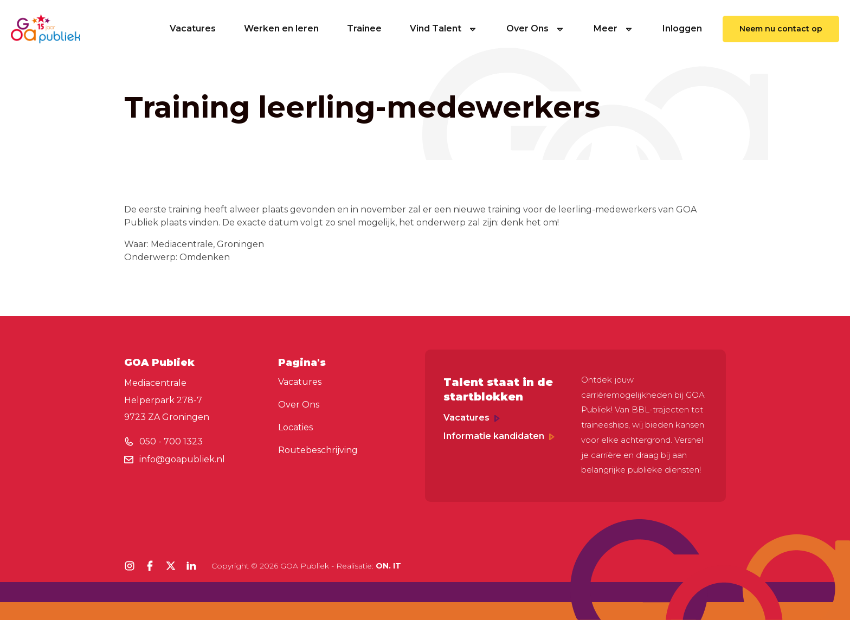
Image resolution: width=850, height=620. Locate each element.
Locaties (295, 427)
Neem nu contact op (780, 29)
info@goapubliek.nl (182, 459)
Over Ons (535, 28)
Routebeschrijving (318, 450)
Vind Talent (444, 28)
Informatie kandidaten (499, 436)
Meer (614, 28)
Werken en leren (281, 28)
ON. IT (388, 566)
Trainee (364, 28)
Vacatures (193, 28)
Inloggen (682, 28)
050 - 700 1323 (171, 441)
